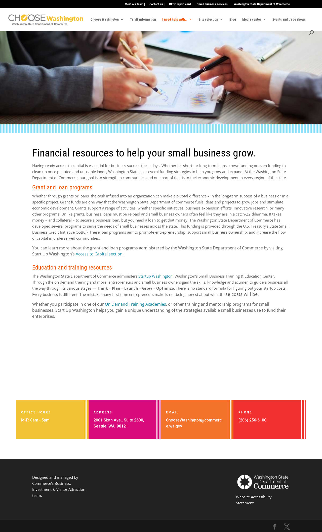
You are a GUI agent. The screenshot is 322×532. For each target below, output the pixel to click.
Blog (232, 19)
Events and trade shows (289, 19)
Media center (251, 19)
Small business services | (213, 4)
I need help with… (174, 19)
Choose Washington (105, 19)
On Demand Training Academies (135, 304)
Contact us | (157, 4)
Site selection (208, 19)
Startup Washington (155, 276)
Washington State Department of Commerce (262, 4)
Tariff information (143, 19)
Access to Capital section (99, 254)
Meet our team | (135, 4)
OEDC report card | (180, 4)
